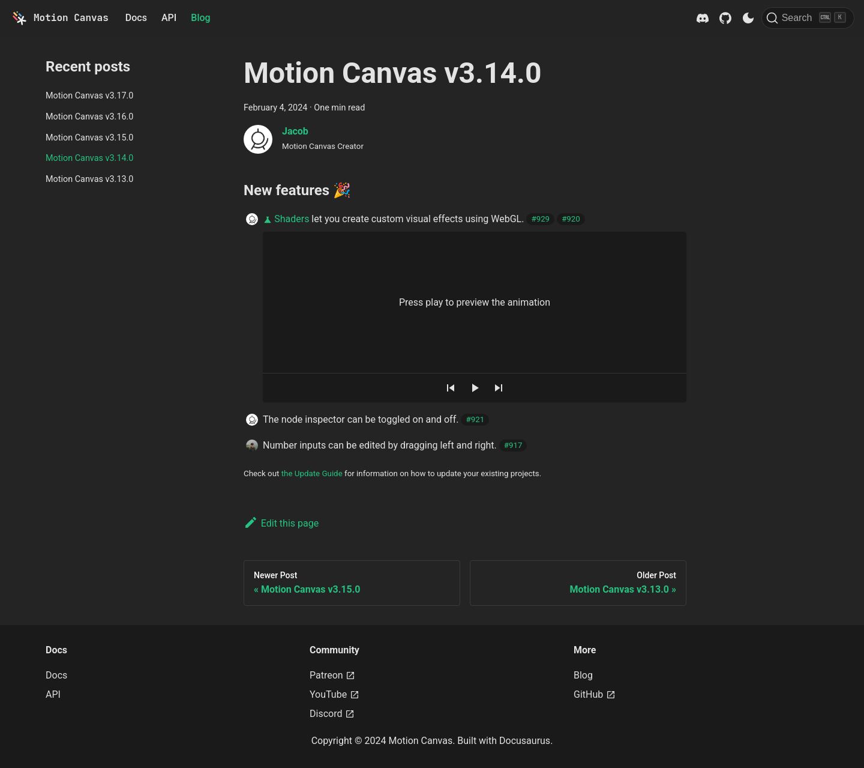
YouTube (334, 694)
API (168, 17)
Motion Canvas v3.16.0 (89, 117)
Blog (200, 17)
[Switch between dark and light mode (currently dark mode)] (748, 18)
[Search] (807, 18)
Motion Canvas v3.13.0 (89, 179)
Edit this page (281, 523)
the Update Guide (312, 473)
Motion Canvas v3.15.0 (89, 138)
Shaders (291, 219)
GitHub (595, 694)
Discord (332, 713)
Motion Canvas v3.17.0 (89, 96)
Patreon (332, 675)
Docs (136, 17)
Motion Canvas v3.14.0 (89, 158)
